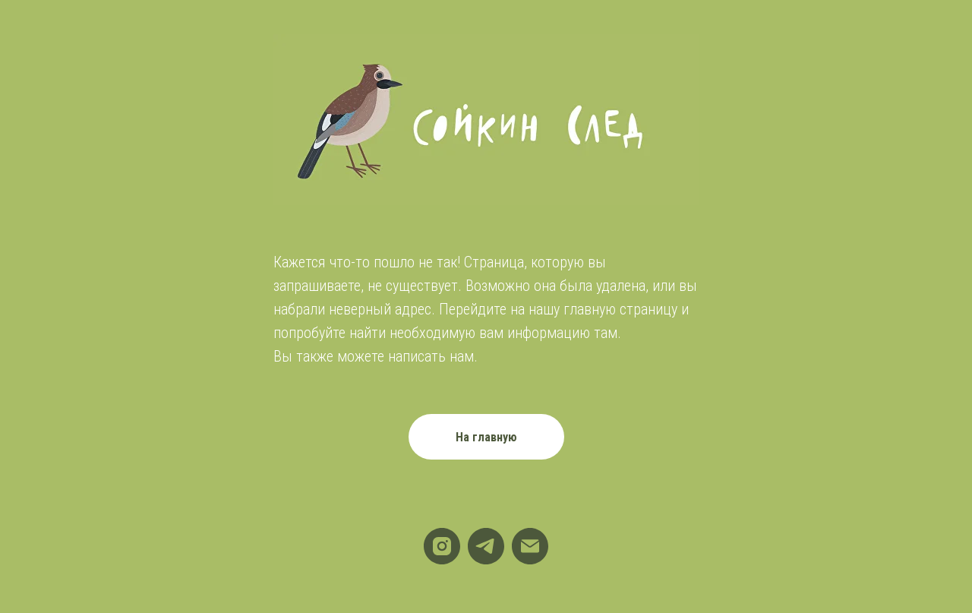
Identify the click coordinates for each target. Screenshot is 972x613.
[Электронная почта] (530, 546)
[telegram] (486, 546)
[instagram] (442, 546)
